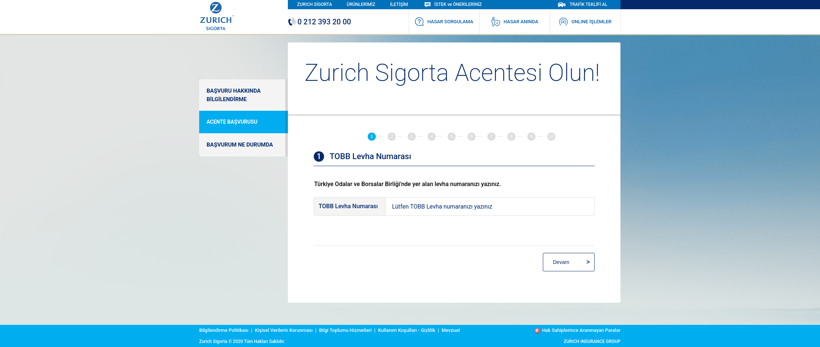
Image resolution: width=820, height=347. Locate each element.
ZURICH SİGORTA (314, 4)
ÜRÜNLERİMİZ (361, 4)
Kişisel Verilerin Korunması (284, 330)
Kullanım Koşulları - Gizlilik (406, 330)
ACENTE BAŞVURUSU (232, 122)
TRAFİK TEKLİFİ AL (582, 4)
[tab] (375, 137)
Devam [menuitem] (561, 262)
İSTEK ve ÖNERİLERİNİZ (453, 4)
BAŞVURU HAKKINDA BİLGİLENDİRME (234, 95)
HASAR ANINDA (514, 21)
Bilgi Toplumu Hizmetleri (345, 330)
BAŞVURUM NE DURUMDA (240, 144)
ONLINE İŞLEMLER (585, 21)
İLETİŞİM (399, 4)
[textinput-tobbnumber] (490, 206)
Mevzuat (451, 330)
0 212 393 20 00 (319, 21)
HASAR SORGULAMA (444, 21)
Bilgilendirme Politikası (224, 330)
